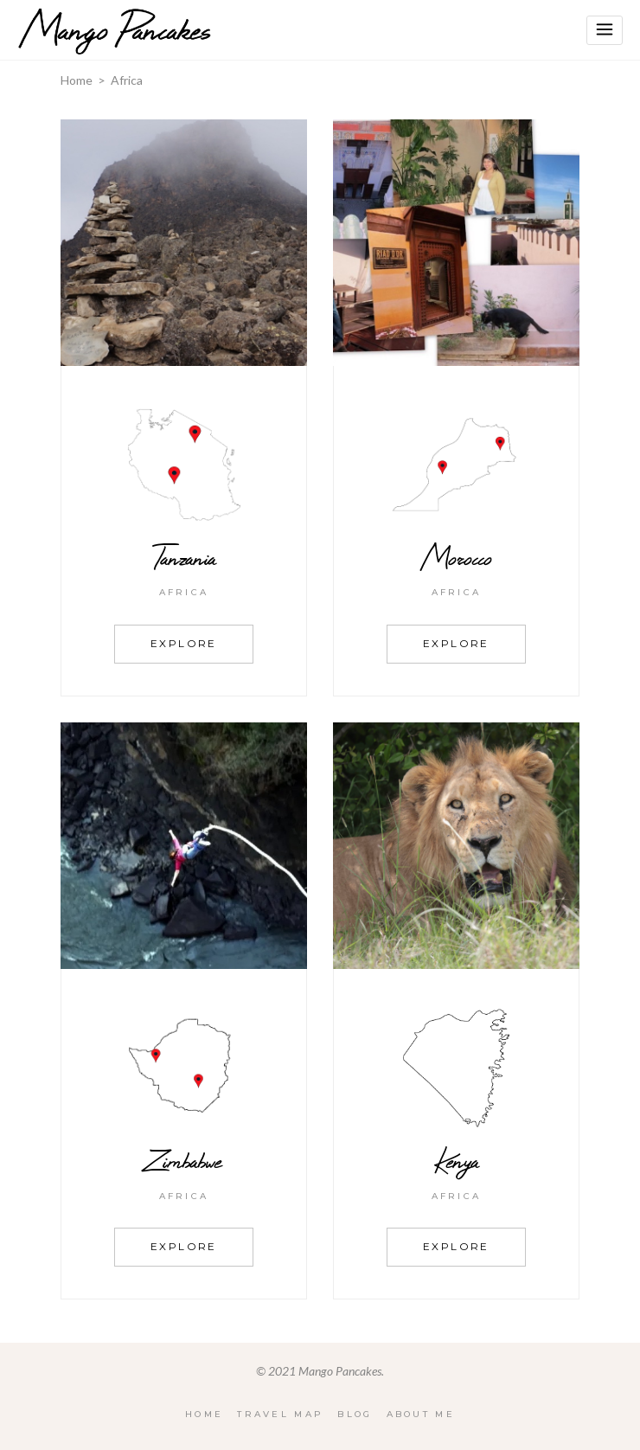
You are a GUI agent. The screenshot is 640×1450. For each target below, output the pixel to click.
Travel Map (280, 1414)
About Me (421, 1414)
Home (77, 80)
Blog (354, 1414)
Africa (184, 592)
